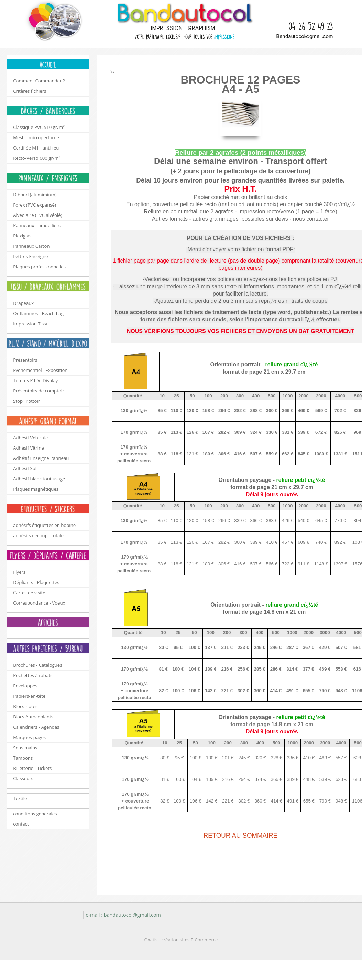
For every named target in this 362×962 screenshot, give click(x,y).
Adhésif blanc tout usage (39, 479)
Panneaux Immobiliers (37, 225)
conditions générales (35, 813)
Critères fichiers (29, 91)
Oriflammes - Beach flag (38, 313)
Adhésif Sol (24, 468)
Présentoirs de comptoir (38, 391)
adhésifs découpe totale (38, 535)
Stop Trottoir (26, 401)
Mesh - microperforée (36, 137)
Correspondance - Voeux (39, 603)
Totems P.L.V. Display (35, 380)
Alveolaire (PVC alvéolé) (37, 215)
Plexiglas (22, 236)
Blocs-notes (25, 706)
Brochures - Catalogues (37, 665)
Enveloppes (25, 686)
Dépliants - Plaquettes (36, 582)
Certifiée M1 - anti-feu (36, 148)
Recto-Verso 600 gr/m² (36, 158)
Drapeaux (23, 303)
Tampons (23, 758)
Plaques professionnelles (39, 267)
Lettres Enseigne (30, 256)
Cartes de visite (29, 592)
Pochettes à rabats (32, 675)
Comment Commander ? (39, 81)
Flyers (19, 572)
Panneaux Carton (31, 246)
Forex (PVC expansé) (34, 205)
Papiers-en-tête (29, 696)
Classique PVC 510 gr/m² (39, 127)
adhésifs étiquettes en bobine (44, 525)
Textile (20, 798)
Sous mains (25, 747)
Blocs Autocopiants (33, 717)
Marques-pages (29, 737)
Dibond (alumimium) (34, 194)
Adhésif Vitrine (28, 448)
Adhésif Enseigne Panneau (41, 458)
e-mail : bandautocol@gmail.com (123, 914)
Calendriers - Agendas (36, 727)
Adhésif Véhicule (30, 437)
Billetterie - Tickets (32, 768)
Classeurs (23, 778)
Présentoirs (25, 360)
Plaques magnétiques (35, 489)
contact (21, 824)
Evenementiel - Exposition (40, 370)
